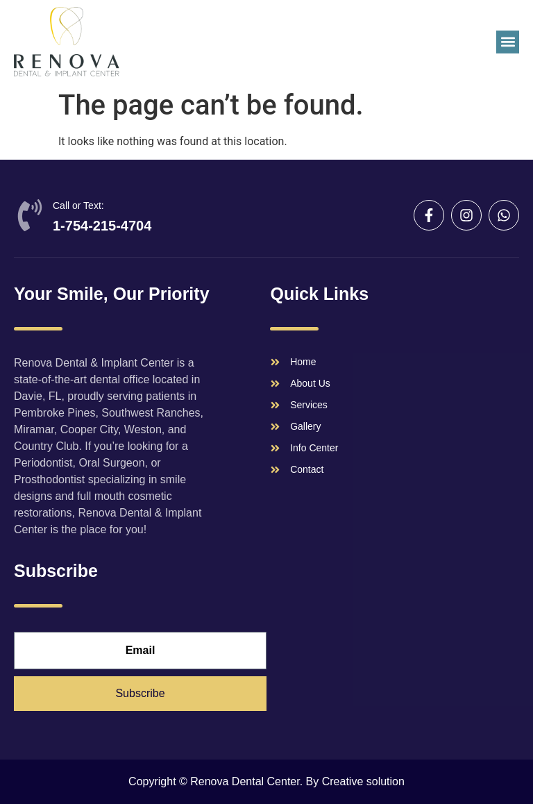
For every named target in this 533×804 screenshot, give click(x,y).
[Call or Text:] (30, 215)
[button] (507, 42)
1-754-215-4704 (102, 225)
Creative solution (363, 781)
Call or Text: (78, 205)
